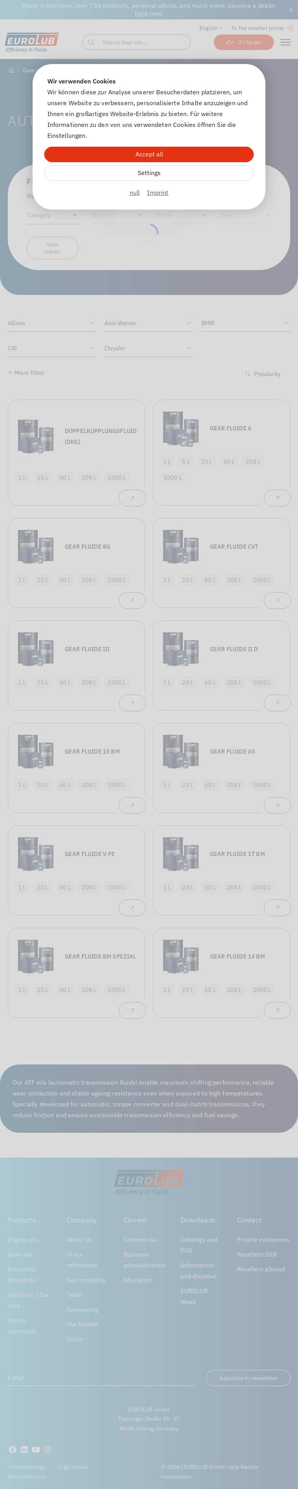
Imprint (157, 192)
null (135, 192)
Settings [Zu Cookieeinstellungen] (149, 173)
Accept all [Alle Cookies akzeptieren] (149, 154)
